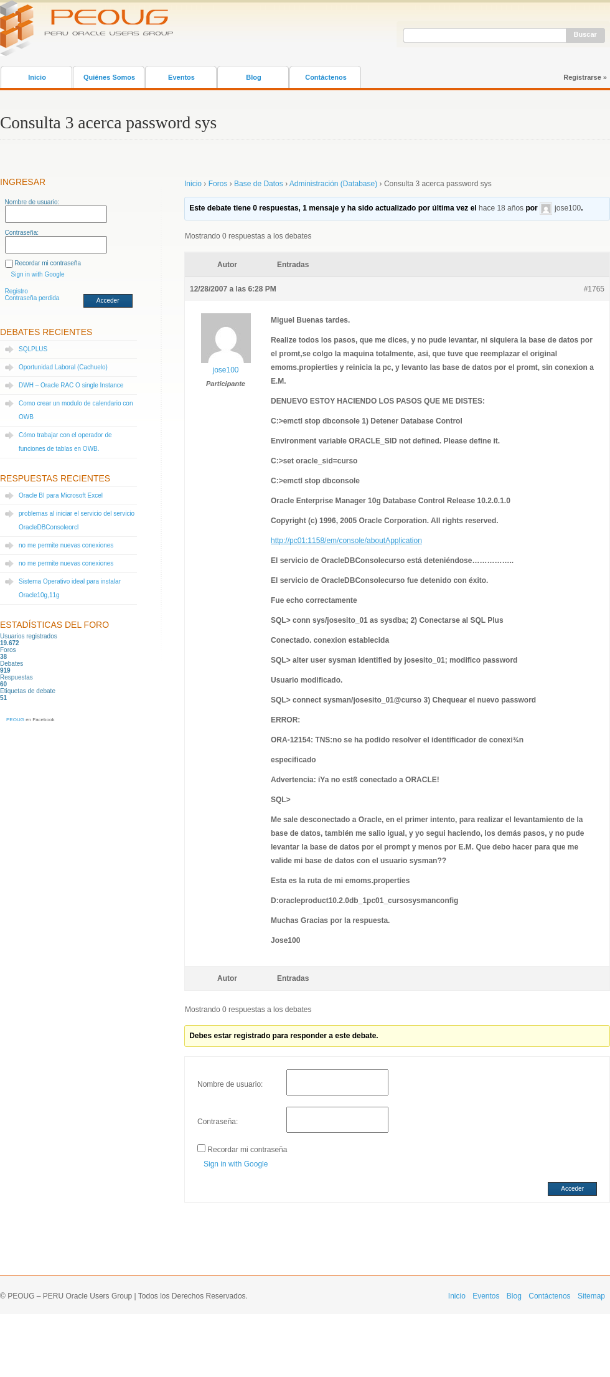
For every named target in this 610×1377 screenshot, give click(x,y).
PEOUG (15, 719)
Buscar (585, 34)
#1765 (594, 289)
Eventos (181, 77)
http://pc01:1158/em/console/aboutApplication (346, 540)
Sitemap (591, 1296)
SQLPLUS (33, 349)
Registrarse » (585, 77)
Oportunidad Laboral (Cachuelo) (63, 367)
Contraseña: (22, 232)
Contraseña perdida (32, 298)
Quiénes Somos (109, 77)
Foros (218, 183)
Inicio (37, 77)
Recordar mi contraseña (47, 263)
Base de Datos (258, 183)
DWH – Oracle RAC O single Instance (71, 385)
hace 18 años (501, 208)
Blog (253, 77)
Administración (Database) (333, 183)
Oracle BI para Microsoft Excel (61, 495)
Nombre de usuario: (32, 202)
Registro (16, 291)
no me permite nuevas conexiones (66, 545)
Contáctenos (326, 77)
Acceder (108, 300)
